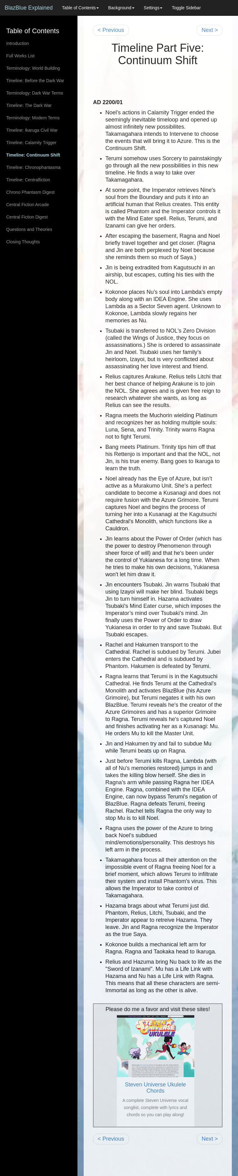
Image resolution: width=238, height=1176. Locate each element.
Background (121, 7)
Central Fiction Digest (27, 216)
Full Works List (20, 55)
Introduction (17, 43)
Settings (153, 7)
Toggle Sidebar (186, 7)
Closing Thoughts (23, 241)
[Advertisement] (165, 78)
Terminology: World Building (33, 68)
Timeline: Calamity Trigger (31, 142)
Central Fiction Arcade (27, 204)
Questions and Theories (29, 229)
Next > (209, 30)
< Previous (111, 30)
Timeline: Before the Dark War (35, 80)
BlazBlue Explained (29, 8)
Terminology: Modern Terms (33, 117)
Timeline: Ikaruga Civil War (32, 130)
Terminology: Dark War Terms (34, 93)
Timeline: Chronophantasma (33, 167)
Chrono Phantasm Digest (30, 192)
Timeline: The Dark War (29, 105)
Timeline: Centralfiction (28, 179)
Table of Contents (80, 7)
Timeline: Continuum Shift (33, 155)
